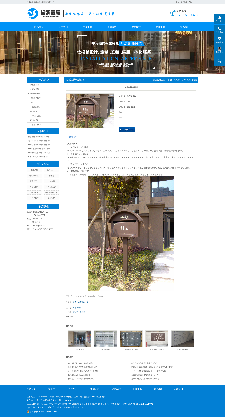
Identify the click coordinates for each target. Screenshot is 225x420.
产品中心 (87, 27)
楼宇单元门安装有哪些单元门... (40, 137)
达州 (82, 407)
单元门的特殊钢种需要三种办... (40, 149)
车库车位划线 (51, 181)
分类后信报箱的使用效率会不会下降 (145, 375)
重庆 (50, 407)
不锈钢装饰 (34, 120)
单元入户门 (51, 170)
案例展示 (111, 27)
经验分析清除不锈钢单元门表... (40, 145)
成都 (68, 407)
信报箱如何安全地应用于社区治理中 (82, 379)
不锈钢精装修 (35, 107)
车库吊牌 (34, 170)
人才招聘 (178, 389)
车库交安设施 (35, 116)
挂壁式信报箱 (35, 98)
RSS (191, 2)
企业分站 (175, 2)
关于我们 (63, 27)
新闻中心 (160, 27)
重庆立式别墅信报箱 (80, 302)
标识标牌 (33, 111)
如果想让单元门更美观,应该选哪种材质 (83, 367)
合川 (55, 407)
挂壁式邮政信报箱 (131, 350)
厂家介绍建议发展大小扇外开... (40, 157)
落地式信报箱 (35, 94)
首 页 (169, 80)
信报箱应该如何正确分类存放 (79, 375)
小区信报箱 (34, 89)
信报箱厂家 (34, 192)
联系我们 (184, 27)
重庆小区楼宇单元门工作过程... (40, 153)
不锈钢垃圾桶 (35, 125)
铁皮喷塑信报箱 (183, 350)
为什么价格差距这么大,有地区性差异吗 (83, 371)
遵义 (59, 407)
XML (195, 2)
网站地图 (184, 2)
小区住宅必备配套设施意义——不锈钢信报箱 (148, 371)
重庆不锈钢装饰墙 (157, 350)
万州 (64, 407)
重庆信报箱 (116, 404)
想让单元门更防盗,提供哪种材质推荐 (145, 379)
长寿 (77, 407)
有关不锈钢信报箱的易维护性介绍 (144, 363)
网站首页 (38, 27)
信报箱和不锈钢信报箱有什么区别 (81, 363)
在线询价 (127, 129)
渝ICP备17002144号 (144, 404)
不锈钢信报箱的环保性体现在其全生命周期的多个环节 (152, 367)
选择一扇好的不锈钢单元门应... (40, 141)
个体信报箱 (34, 198)
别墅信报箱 (34, 85)
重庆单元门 (34, 181)
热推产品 (31, 407)
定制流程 (136, 27)
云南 (73, 407)
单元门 (32, 102)
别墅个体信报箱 (51, 192)
